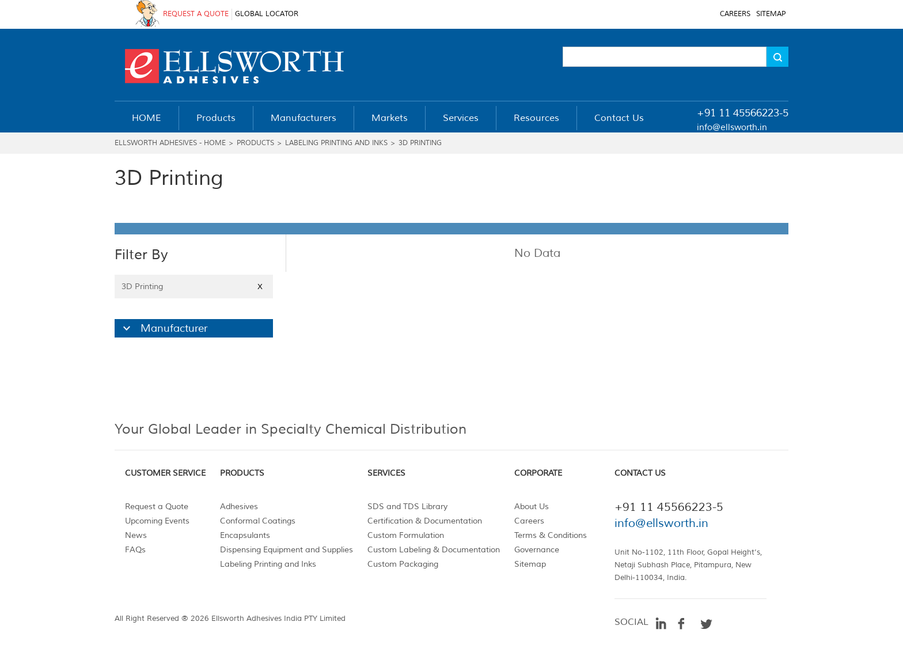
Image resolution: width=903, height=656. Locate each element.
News (136, 535)
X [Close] (260, 286)
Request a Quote (156, 506)
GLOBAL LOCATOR (266, 14)
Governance (536, 550)
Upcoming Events (157, 521)
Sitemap (530, 564)
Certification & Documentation (424, 521)
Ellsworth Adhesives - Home (170, 143)
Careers (529, 521)
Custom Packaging (402, 564)
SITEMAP (771, 14)
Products (255, 143)
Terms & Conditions (550, 535)
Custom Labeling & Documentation (433, 550)
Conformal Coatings (257, 521)
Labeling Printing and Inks (336, 143)
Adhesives (239, 506)
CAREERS (735, 14)
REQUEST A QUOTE (196, 14)
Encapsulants (245, 535)
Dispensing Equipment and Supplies (286, 550)
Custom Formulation (405, 535)
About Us (531, 506)
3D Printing (420, 143)
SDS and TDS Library (407, 506)
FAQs (135, 550)
